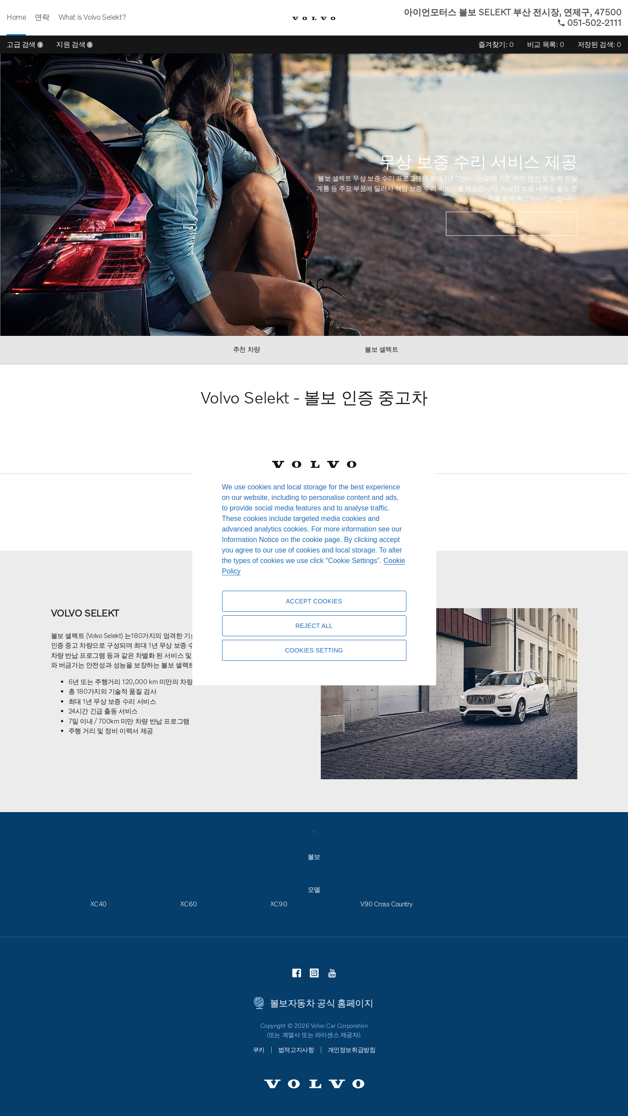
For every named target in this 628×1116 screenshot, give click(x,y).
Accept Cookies (314, 601)
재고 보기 (511, 223)
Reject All (314, 625)
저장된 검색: (599, 44)
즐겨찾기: (496, 44)
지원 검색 (74, 44)
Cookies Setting (314, 650)
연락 (42, 16)
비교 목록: (545, 44)
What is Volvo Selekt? (92, 16)
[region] (314, 558)
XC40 (98, 904)
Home (16, 16)
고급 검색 (25, 44)
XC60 (188, 904)
